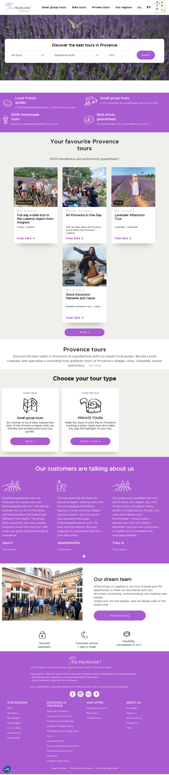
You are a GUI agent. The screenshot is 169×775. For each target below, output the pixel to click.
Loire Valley (14, 728)
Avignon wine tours (58, 760)
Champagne (14, 723)
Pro (139, 7)
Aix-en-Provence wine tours (63, 746)
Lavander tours (55, 741)
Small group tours (54, 7)
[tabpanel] (29, 517)
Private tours (101, 7)
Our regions (124, 7)
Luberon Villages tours (60, 726)
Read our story (119, 615)
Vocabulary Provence (59, 716)
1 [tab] (84, 556)
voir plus (94, 365)
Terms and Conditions (81, 768)
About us (131, 713)
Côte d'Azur (14, 732)
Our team (131, 708)
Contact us (132, 723)
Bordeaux (12, 713)
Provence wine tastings (60, 721)
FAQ (128, 728)
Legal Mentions (59, 768)
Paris (10, 708)
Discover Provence (57, 711)
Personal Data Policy (107, 768)
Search (145, 55)
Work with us (134, 718)
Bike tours (79, 7)
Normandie (13, 737)
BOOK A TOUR (90, 441)
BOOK (84, 332)
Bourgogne (13, 718)
